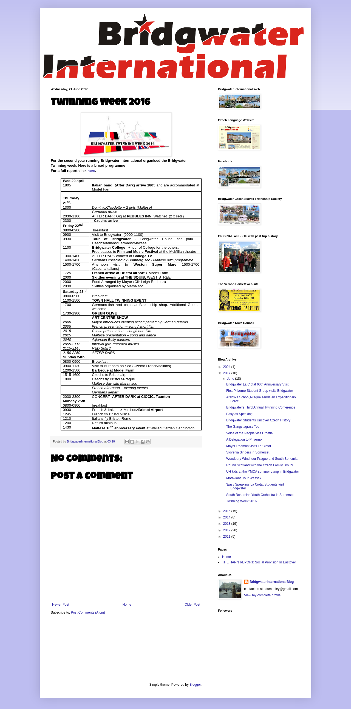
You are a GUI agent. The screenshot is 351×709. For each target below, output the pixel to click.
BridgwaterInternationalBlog (272, 582)
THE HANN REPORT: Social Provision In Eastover (259, 562)
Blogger (195, 685)
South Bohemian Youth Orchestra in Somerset (259, 495)
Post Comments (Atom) (88, 612)
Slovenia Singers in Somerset (247, 452)
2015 (227, 511)
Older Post (192, 604)
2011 (227, 536)
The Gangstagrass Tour (243, 427)
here (91, 171)
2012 (227, 530)
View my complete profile (262, 595)
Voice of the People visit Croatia (249, 433)
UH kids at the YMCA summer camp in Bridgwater (262, 471)
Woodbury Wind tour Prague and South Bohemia (262, 459)
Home (127, 604)
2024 (227, 367)
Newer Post (60, 604)
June (231, 379)
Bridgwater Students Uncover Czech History (258, 420)
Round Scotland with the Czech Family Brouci (259, 465)
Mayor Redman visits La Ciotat (248, 446)
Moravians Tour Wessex (243, 478)
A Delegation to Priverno (244, 439)
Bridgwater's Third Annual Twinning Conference (260, 407)
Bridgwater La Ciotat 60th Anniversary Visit (257, 384)
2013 (227, 524)
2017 (227, 373)
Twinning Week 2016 (241, 501)
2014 (227, 517)
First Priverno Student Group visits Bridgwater (259, 391)
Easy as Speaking (239, 414)
